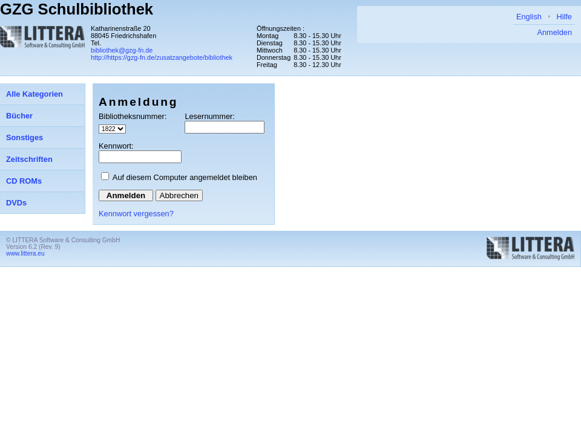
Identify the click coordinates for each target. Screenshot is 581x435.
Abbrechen (179, 195)
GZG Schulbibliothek (76, 9)
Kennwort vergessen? (136, 213)
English (529, 16)
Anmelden (554, 32)
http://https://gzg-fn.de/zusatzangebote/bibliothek (161, 57)
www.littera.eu (25, 253)
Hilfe (564, 16)
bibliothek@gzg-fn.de (122, 50)
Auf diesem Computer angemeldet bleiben (185, 177)
